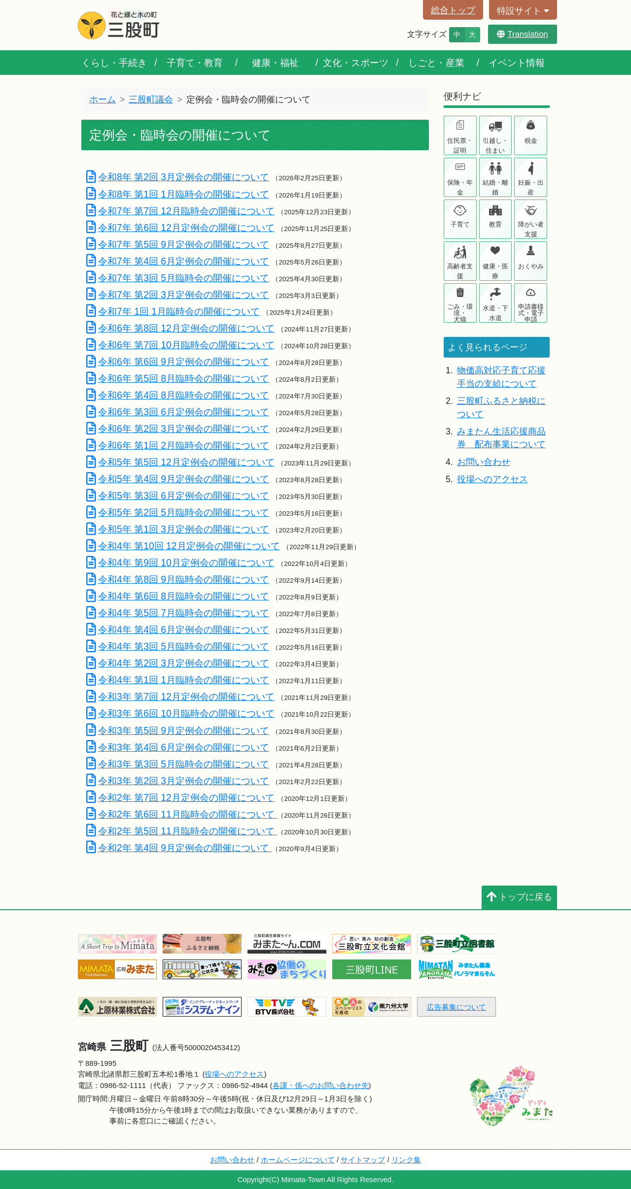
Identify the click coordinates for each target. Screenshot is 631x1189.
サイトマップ (363, 1160)
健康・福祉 (275, 62)
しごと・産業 (436, 62)
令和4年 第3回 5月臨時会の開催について (177, 646)
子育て (460, 224)
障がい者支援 (531, 229)
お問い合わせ (483, 462)
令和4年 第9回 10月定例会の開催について (180, 562)
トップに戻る (519, 897)
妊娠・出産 (531, 187)
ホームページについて (298, 1160)
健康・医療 (495, 271)
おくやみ (531, 266)
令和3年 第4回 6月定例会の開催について (177, 747)
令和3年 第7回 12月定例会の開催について (180, 696)
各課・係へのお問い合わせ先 (321, 1085)
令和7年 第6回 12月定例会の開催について (180, 227)
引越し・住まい (495, 145)
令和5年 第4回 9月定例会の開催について (177, 478)
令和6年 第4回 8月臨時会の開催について (177, 395)
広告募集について (456, 1007)
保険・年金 (460, 187)
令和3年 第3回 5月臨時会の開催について (177, 764)
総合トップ (453, 10)
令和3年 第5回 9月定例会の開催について (177, 730)
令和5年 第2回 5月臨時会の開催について (177, 512)
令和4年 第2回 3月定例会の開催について (177, 663)
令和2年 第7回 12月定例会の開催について (180, 797)
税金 (531, 140)
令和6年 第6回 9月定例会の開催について (177, 361)
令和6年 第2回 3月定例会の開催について (177, 428)
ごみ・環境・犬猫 (460, 312)
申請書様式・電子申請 (531, 312)
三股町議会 (151, 99)
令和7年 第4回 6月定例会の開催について (177, 261)
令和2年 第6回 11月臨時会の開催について (181, 814)
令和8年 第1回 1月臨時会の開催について (177, 194)
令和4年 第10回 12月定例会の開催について (183, 545)
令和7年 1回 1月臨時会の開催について (173, 311)
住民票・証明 (460, 145)
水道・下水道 (495, 313)
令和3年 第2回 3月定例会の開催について (177, 780)
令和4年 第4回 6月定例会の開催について (177, 629)
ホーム (102, 99)
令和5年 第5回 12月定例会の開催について (180, 462)
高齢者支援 (460, 271)
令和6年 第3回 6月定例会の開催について (177, 411)
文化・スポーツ (355, 62)
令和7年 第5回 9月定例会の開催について (177, 244)
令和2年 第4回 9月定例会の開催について (179, 847)
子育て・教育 (195, 62)
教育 (495, 224)
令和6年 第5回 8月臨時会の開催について (177, 378)
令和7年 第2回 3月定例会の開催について (177, 294)
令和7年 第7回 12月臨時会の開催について (180, 210)
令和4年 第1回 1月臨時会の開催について (177, 679)
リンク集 (406, 1160)
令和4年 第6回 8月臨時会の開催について (177, 596)
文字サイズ (427, 34)
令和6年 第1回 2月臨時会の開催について (177, 445)
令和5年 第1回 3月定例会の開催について (177, 529)
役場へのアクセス (492, 479)
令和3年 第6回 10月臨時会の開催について (180, 713)
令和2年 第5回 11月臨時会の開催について (181, 831)
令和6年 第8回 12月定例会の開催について (180, 328)
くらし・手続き (114, 62)
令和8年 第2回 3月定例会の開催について (177, 176)
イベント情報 (517, 62)
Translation (522, 34)
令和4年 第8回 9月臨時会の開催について (177, 579)
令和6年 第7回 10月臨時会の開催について (180, 344)
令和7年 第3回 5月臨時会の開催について (177, 277)
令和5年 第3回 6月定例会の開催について (177, 495)
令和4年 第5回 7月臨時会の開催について (177, 612)
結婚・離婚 (495, 187)
